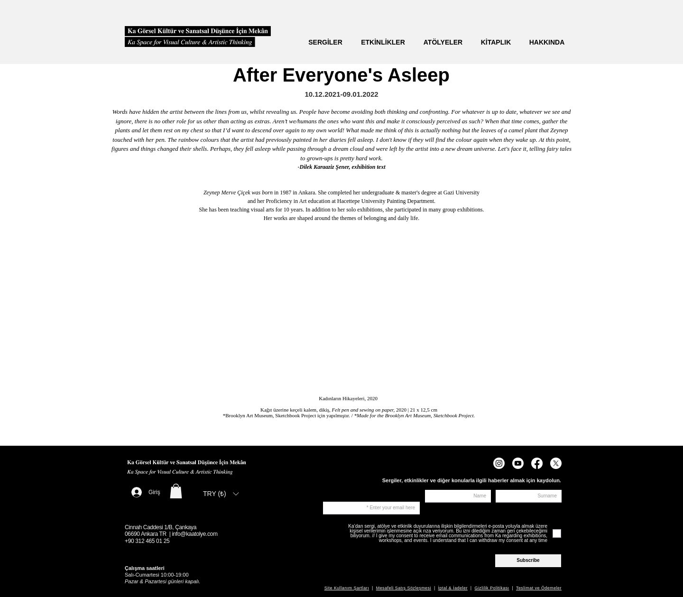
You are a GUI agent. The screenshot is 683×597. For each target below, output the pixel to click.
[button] (176, 491)
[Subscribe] (528, 560)
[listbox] (221, 493)
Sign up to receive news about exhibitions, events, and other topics (382, 494)
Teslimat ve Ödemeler (539, 588)
